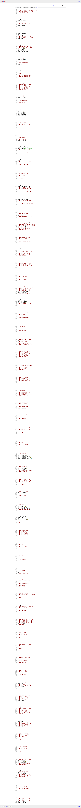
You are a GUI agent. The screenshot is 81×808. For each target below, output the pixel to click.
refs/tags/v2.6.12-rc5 (39, 5)
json (79, 806)
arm (49, 5)
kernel (22, 5)
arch (47, 5)
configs (52, 5)
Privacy (9, 806)
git (25, 5)
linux (16, 5)
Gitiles (6, 806)
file (36, 7)
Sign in (79, 1)
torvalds (29, 5)
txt (76, 806)
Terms (12, 806)
